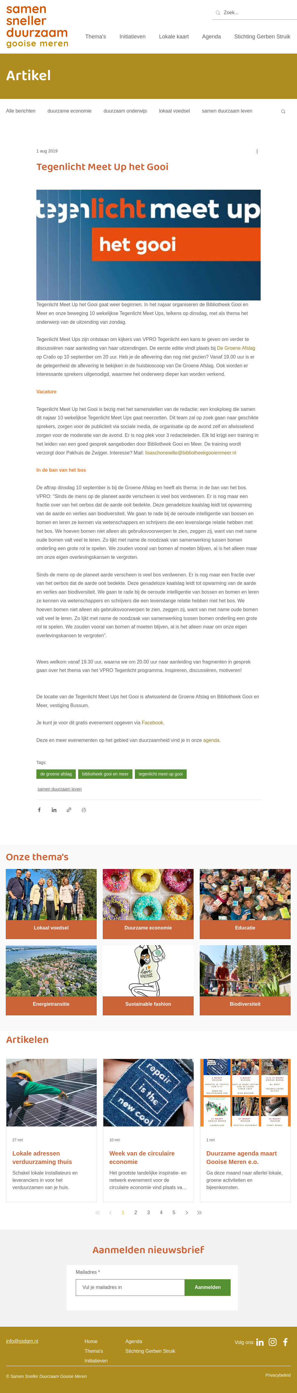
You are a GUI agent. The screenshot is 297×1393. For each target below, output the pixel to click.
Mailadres (86, 1272)
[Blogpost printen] (84, 810)
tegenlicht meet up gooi (161, 774)
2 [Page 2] (136, 1212)
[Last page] (199, 1212)
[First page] (97, 1212)
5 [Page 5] (174, 1212)
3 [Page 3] (148, 1212)
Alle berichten (20, 110)
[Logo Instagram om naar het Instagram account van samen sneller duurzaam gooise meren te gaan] (272, 1342)
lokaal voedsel (174, 110)
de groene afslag (56, 774)
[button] (283, 111)
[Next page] (186, 1212)
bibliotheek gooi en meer (105, 774)
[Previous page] (110, 1212)
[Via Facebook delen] (39, 810)
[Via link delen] (69, 810)
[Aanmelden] (208, 1287)
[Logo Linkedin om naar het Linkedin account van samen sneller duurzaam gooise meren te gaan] (260, 1342)
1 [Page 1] (123, 1212)
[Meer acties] (257, 151)
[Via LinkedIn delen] (54, 810)
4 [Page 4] (161, 1212)
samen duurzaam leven (227, 110)
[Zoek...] (254, 13)
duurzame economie (70, 110)
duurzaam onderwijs (125, 110)
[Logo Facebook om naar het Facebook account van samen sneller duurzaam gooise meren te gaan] (285, 1342)
